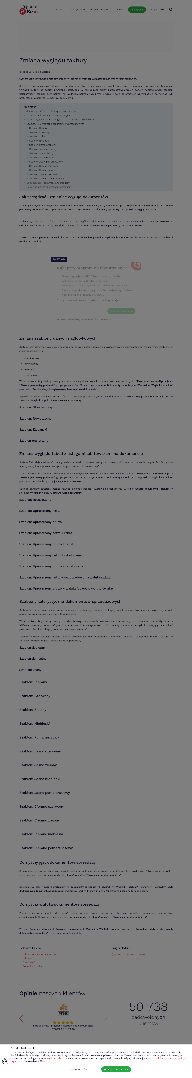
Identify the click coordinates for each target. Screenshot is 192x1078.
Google (48, 1058)
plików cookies (163, 1058)
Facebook (59, 1058)
